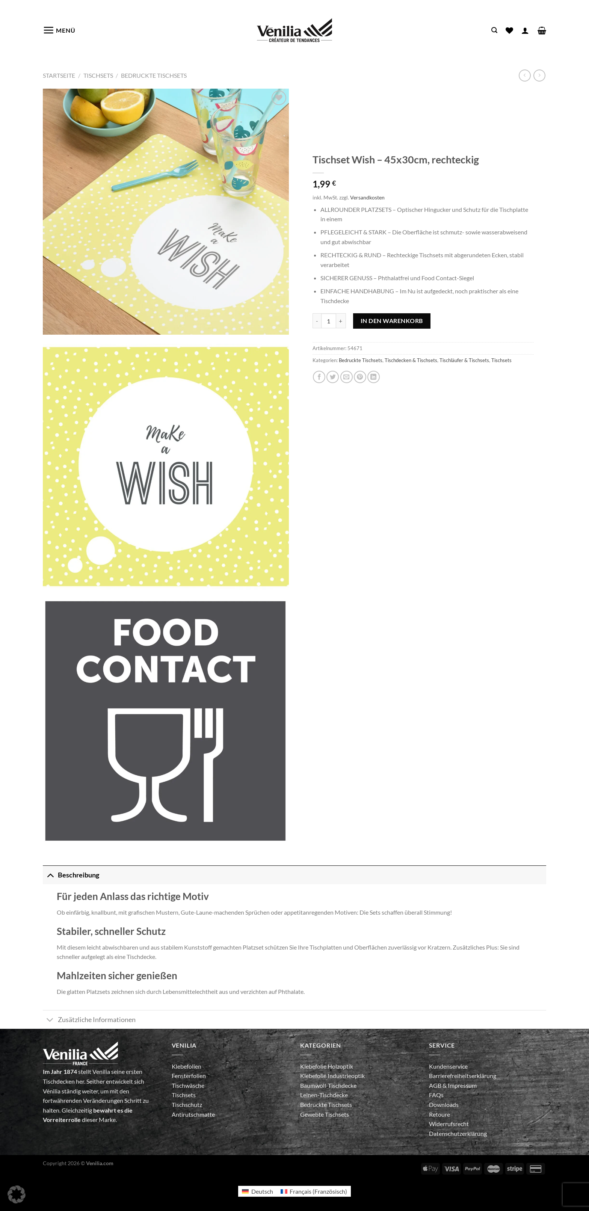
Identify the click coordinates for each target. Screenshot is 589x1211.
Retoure (439, 1114)
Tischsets (98, 75)
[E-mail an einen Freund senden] (346, 377)
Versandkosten (367, 197)
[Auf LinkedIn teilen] (373, 377)
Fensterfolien (189, 1075)
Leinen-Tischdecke (324, 1094)
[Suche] (494, 30)
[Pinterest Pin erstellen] (360, 377)
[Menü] (59, 30)
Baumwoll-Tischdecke (328, 1085)
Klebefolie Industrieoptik (332, 1075)
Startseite (59, 75)
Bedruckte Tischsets (154, 75)
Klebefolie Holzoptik (326, 1066)
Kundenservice (448, 1066)
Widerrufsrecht (449, 1123)
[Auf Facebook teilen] (319, 377)
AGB (436, 1085)
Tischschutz (187, 1104)
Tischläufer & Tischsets (464, 360)
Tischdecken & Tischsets (411, 360)
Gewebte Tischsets (324, 1114)
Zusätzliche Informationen (89, 1020)
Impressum (462, 1085)
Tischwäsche (188, 1085)
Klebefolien (186, 1066)
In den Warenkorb (392, 320)
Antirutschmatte (193, 1114)
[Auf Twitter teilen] (332, 377)
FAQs (436, 1094)
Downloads (444, 1104)
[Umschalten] (50, 875)
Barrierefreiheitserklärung (462, 1075)
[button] (16, 1194)
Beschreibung (71, 875)
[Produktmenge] (328, 320)
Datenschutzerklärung (458, 1133)
